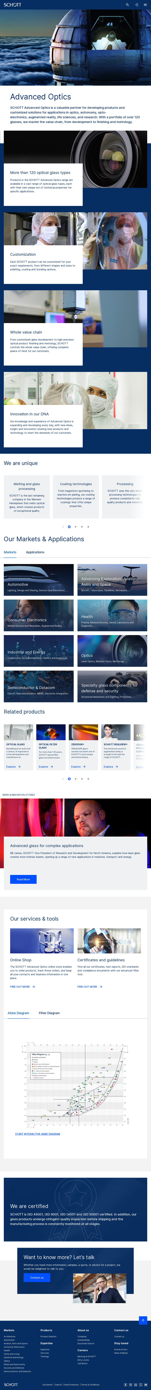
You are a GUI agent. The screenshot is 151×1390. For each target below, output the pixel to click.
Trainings (45, 1356)
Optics (7, 1361)
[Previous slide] (63, 527)
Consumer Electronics (14, 1347)
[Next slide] (88, 527)
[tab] (69, 526)
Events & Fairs (120, 1349)
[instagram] (130, 1384)
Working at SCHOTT (86, 1356)
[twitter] (140, 1384)
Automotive (9, 1340)
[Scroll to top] (143, 1320)
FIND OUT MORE (22, 986)
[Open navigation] (145, 5)
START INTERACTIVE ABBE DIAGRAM (37, 1134)
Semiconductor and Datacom (17, 1371)
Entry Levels (83, 1360)
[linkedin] (135, 1384)
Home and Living (11, 1354)
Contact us (37, 1277)
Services (45, 1353)
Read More (23, 879)
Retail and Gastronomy (14, 1364)
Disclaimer (48, 1385)
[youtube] (145, 1384)
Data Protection (71, 1385)
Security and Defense (14, 1368)
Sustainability (83, 1340)
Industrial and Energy (13, 1357)
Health (7, 1350)
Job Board (82, 1363)
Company (82, 1336)
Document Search (85, 1343)
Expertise (45, 1349)
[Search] (127, 5)
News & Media (121, 1353)
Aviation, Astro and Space (16, 1343)
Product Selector (49, 1336)
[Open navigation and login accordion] (136, 5)
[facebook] (125, 1384)
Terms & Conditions (90, 1385)
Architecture (9, 1336)
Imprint (58, 1385)
